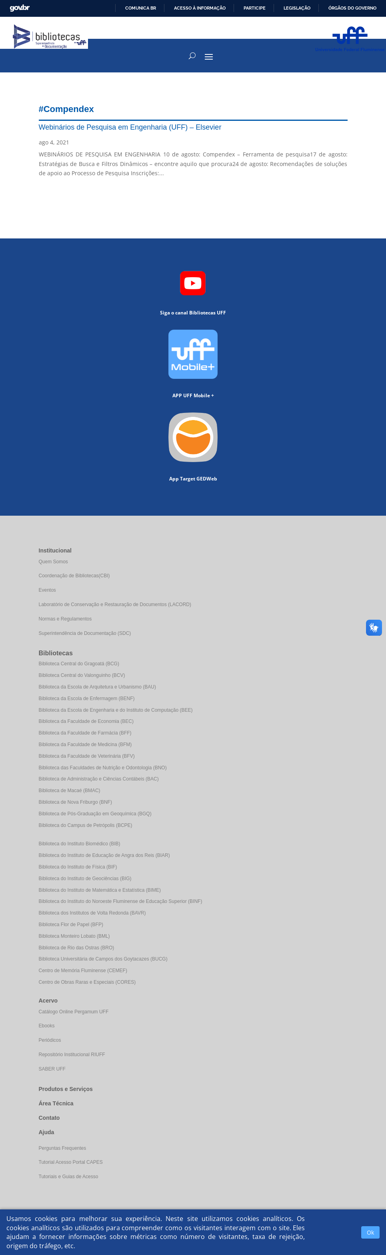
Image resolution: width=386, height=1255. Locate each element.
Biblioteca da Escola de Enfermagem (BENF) (87, 698)
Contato (49, 1118)
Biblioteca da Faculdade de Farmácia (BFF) (85, 733)
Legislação (297, 8)
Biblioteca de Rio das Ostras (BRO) (76, 948)
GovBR (20, 8)
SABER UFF (52, 1069)
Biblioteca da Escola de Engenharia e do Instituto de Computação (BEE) (116, 710)
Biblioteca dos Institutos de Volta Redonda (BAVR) (92, 913)
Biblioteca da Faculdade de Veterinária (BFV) (87, 756)
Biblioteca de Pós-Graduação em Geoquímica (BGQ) (95, 814)
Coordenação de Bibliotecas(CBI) (74, 575)
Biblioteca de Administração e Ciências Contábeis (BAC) (99, 779)
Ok (370, 1232)
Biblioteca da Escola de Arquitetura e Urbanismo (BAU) (97, 687)
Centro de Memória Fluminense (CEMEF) (83, 970)
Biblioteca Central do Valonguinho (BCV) (82, 675)
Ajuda (46, 1132)
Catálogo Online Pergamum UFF (74, 1012)
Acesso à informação (200, 8)
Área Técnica (56, 1103)
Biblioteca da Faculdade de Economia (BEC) (86, 721)
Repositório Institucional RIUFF (72, 1054)
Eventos (47, 590)
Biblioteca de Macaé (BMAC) (69, 790)
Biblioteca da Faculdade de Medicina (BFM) (85, 744)
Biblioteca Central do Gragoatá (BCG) (79, 664)
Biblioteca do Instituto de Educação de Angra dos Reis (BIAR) (104, 855)
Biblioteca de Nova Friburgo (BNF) (75, 802)
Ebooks (47, 1026)
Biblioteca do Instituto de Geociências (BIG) (85, 878)
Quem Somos (53, 561)
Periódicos (50, 1040)
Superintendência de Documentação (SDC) (85, 633)
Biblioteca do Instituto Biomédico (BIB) (79, 844)
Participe (255, 8)
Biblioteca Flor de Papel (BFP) (71, 924)
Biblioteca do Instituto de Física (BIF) (78, 867)
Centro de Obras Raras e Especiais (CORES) (87, 982)
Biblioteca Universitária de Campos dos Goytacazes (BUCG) (103, 959)
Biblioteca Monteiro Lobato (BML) (74, 936)
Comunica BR (140, 8)
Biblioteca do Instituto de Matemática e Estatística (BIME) (100, 890)
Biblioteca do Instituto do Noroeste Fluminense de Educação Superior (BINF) (120, 901)
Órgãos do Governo (352, 8)
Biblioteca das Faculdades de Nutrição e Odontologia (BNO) (103, 768)
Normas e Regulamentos (65, 619)
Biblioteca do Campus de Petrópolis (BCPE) (85, 825)
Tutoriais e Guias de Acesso (68, 1176)
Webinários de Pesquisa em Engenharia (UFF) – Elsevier (130, 127)
